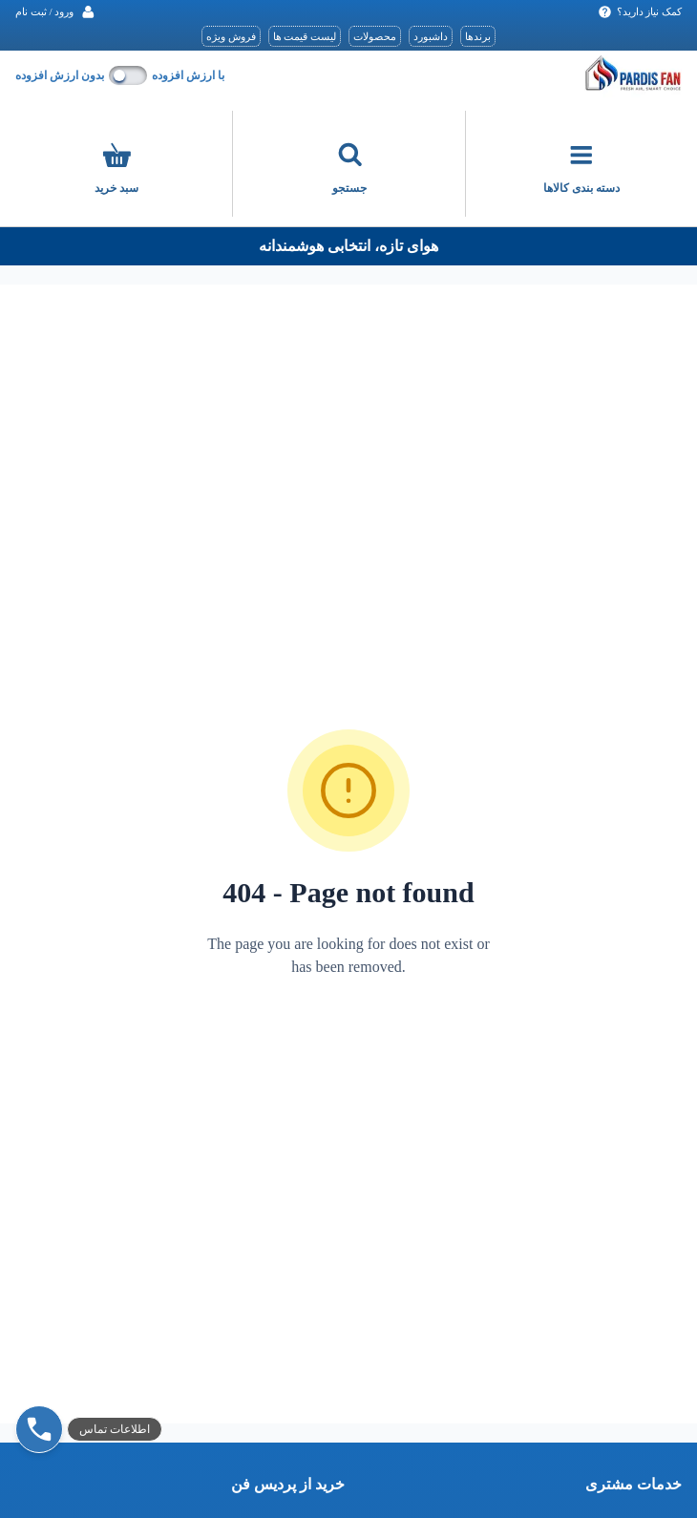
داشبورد (430, 36)
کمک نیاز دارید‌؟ (640, 12)
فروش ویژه (231, 36)
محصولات (374, 36)
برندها (478, 36)
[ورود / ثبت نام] (55, 12)
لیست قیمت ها (305, 36)
